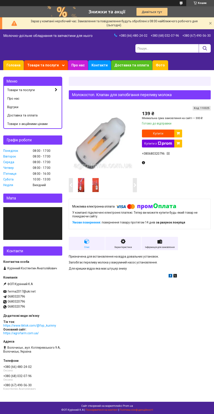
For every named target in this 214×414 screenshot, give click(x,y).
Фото (160, 65)
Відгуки (12, 107)
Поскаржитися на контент (102, 409)
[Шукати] (205, 48)
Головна (14, 65)
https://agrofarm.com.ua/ (21, 333)
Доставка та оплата (131, 65)
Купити (158, 133)
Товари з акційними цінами (27, 124)
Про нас (78, 65)
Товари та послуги (43, 65)
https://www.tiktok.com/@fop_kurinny (29, 325)
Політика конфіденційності (136, 409)
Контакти (99, 65)
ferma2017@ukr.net (22, 291)
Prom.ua (128, 405)
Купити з (158, 144)
